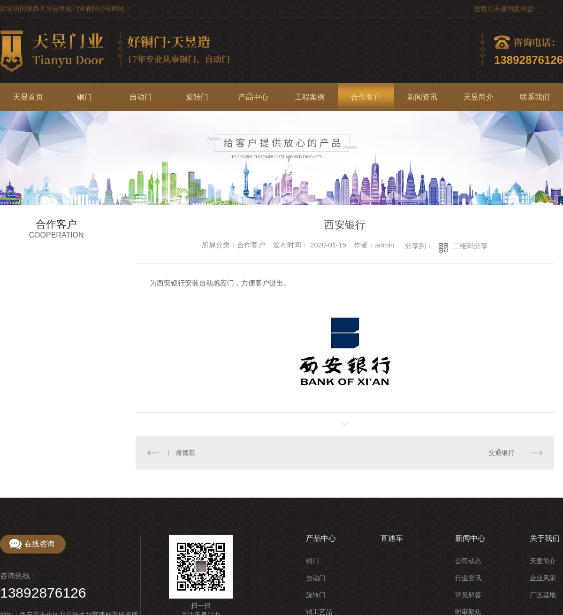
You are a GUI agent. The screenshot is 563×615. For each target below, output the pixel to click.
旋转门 (197, 97)
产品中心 (253, 97)
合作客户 (366, 97)
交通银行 (501, 452)
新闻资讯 (422, 97)
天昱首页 (28, 97)
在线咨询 (39, 543)
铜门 (84, 97)
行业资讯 (468, 577)
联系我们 (535, 97)
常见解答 (468, 594)
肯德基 (185, 452)
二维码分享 (470, 246)
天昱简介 (479, 97)
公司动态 (468, 560)
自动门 (140, 97)
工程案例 (310, 97)
